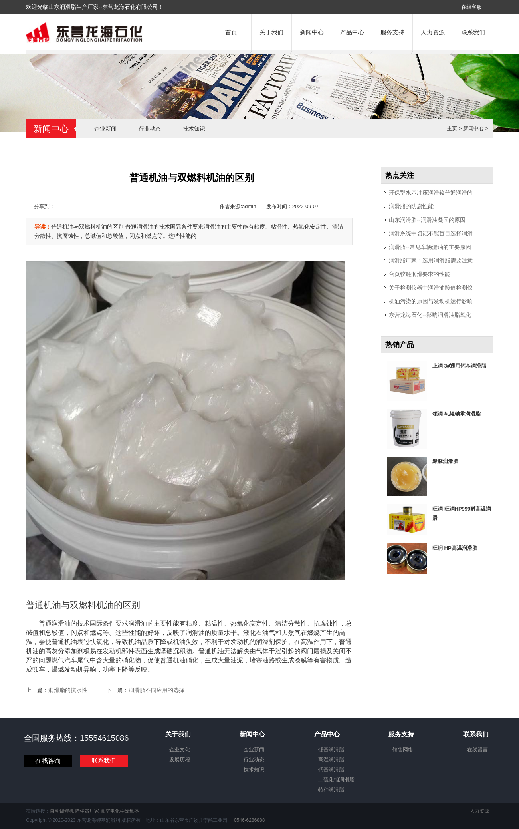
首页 (231, 32)
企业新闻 (105, 128)
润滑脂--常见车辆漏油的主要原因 (430, 247)
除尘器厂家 (87, 811)
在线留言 (477, 750)
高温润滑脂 (331, 760)
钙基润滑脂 (331, 770)
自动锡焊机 (62, 811)
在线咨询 (48, 760)
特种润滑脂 (331, 790)
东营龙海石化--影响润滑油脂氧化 (430, 315)
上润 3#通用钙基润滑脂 (459, 366)
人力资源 (433, 32)
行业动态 (150, 128)
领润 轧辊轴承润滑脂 (456, 414)
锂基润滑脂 (331, 750)
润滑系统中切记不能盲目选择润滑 (431, 233)
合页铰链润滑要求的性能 (419, 274)
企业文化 (179, 750)
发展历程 (179, 760)
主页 (452, 128)
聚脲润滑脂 (445, 461)
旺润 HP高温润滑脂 (454, 548)
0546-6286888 (249, 820)
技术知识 (194, 128)
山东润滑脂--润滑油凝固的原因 (427, 220)
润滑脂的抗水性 (67, 690)
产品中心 (352, 32)
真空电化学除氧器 (120, 811)
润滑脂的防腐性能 (411, 206)
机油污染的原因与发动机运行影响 (431, 301)
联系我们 (473, 32)
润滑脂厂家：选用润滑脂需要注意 (431, 260)
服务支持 (392, 32)
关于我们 (271, 32)
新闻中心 (312, 32)
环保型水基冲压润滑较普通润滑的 (431, 192)
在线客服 (471, 7)
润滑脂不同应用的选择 (156, 690)
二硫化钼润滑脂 (336, 780)
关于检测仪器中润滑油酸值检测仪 (431, 287)
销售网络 (402, 750)
